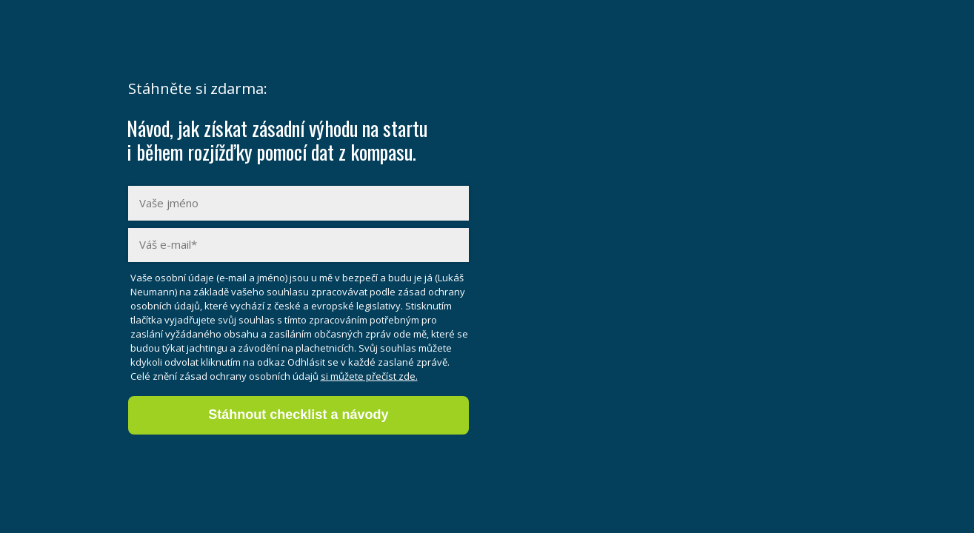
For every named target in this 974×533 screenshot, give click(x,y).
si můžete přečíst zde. (369, 376)
